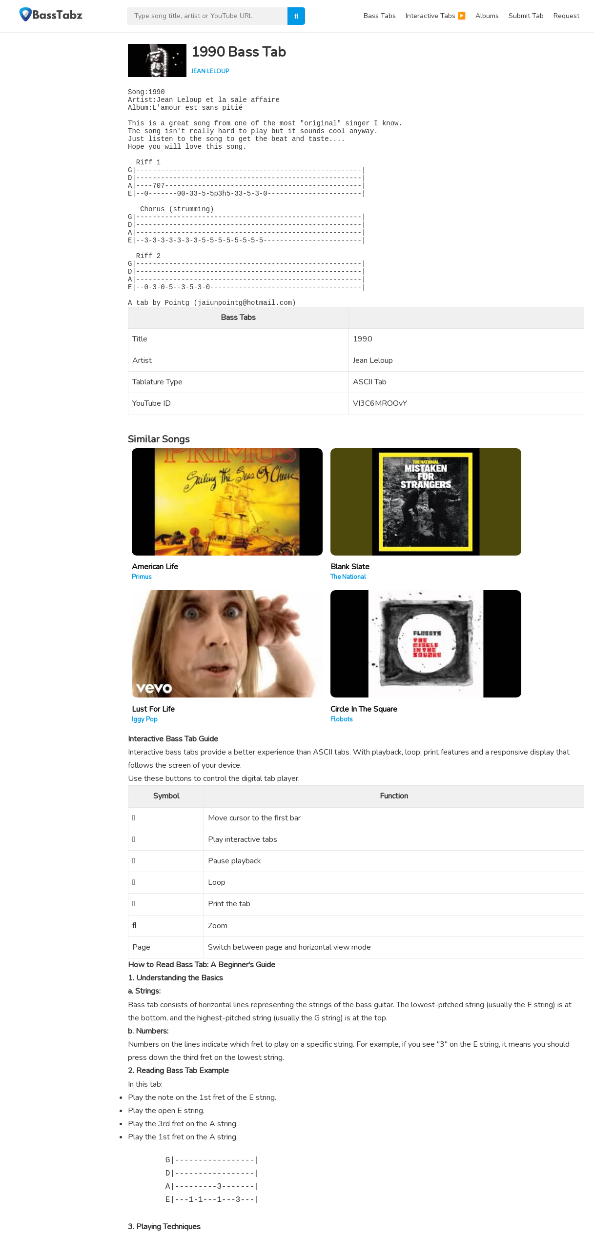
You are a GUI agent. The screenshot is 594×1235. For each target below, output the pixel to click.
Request (566, 15)
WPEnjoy (150, 1210)
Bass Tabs (380, 15)
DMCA (569, 1223)
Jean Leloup (210, 71)
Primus (142, 570)
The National (264, 570)
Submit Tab (526, 15)
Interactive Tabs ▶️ (436, 15)
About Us (449, 1223)
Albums (487, 15)
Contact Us (487, 1223)
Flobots (485, 570)
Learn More (31, 1184)
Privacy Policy (532, 1223)
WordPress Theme (99, 1210)
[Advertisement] (58, 178)
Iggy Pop (373, 570)
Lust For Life (381, 560)
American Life (155, 560)
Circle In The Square (507, 560)
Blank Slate (265, 560)
